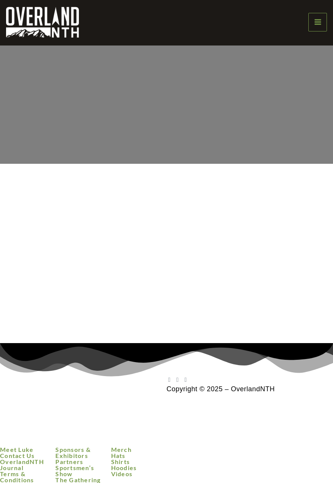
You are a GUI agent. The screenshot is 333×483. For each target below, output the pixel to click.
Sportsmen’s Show (74, 471)
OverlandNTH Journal (22, 465)
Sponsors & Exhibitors (73, 453)
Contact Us (17, 456)
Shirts (120, 462)
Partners (69, 462)
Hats (118, 456)
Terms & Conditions (17, 477)
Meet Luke (16, 450)
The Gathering (78, 480)
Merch (121, 450)
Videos (122, 474)
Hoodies (124, 468)
